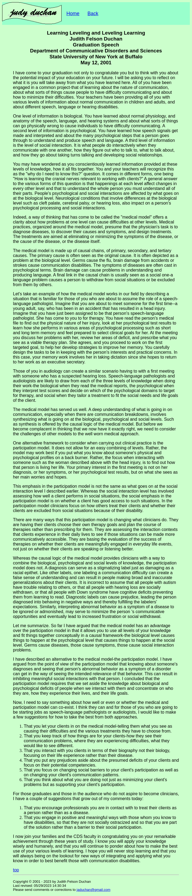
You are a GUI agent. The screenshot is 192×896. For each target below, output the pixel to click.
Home (72, 13)
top (16, 870)
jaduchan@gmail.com (93, 890)
